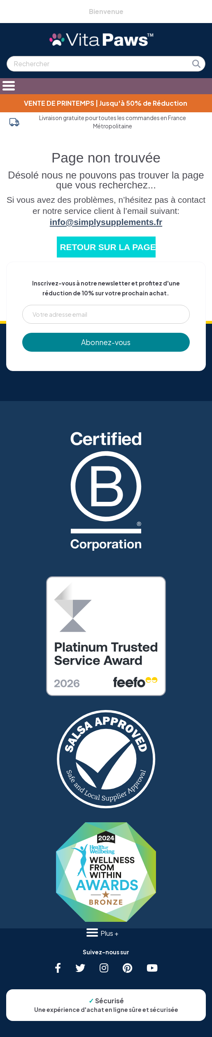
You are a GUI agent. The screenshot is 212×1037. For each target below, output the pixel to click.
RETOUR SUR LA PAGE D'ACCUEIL (108, 247)
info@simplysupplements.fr (106, 222)
